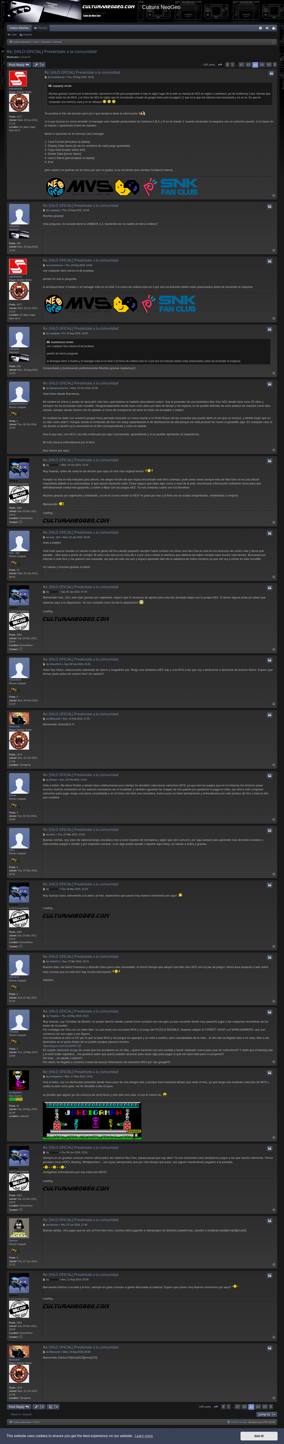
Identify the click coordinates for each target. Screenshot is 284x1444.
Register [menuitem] (274, 28)
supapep (14, 226)
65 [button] (269, 65)
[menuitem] (260, 28)
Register (27, 34)
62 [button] (248, 65)
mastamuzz (15, 88)
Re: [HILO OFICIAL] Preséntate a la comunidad (52, 51)
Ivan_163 (14, 552)
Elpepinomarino (18, 403)
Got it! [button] (259, 1436)
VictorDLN (15, 679)
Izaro (12, 850)
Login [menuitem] (268, 28)
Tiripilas (13, 1031)
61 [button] (241, 65)
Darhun (13, 1240)
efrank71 (14, 977)
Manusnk (14, 726)
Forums (42, 28)
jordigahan (15, 1092)
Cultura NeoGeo (19, 28)
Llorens (13, 480)
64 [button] (262, 65)
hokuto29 (25, 57)
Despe (12, 795)
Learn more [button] (144, 1436)
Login (14, 34)
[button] (220, 64)
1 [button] (232, 65)
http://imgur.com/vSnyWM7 (60, 1045)
